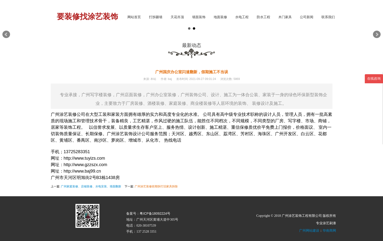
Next (377, 34)
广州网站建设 (309, 230)
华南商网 (329, 230)
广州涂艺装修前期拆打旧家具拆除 (156, 186)
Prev (6, 34)
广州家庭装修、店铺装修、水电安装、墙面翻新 (91, 186)
